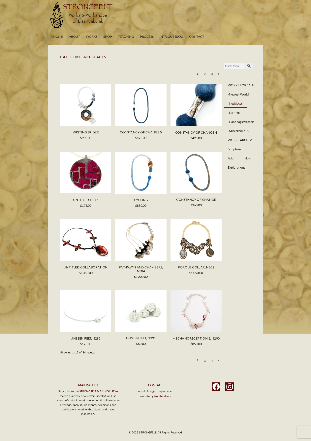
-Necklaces (235, 103)
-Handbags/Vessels (241, 122)
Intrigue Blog (171, 36)
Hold (247, 158)
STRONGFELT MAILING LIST (96, 391)
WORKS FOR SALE (241, 85)
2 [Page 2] (205, 73)
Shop (107, 36)
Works (91, 36)
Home (58, 36)
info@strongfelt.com (159, 391)
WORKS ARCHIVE (241, 140)
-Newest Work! (238, 94)
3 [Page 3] (212, 73)
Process (147, 36)
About (74, 36)
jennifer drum (162, 396)
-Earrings (234, 112)
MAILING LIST (88, 385)
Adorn (232, 158)
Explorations (236, 167)
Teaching (126, 36)
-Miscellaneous (238, 131)
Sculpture (234, 149)
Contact (196, 36)
